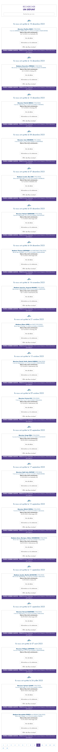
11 (42, 745)
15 (3, 748)
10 (38, 745)
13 (50, 745)
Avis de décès (29, 38)
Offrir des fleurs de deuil (29, 47)
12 (46, 745)
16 (7, 748)
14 (54, 745)
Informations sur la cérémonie (29, 42)
